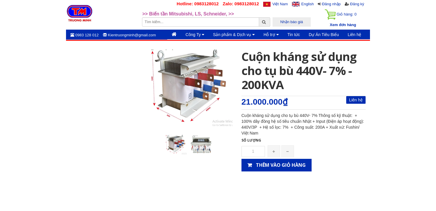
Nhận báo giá (291, 22)
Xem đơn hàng (343, 25)
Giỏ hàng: (340, 14)
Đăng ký (357, 4)
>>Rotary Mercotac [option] (163, 8)
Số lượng (251, 140)
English (307, 4)
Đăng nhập (331, 4)
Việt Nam (280, 4)
